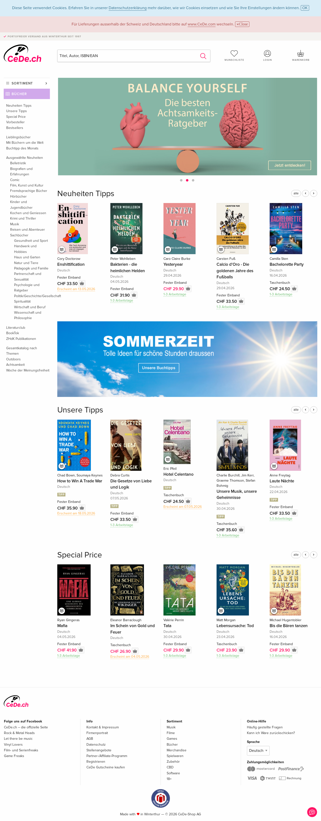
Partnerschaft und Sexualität (27, 276)
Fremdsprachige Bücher (28, 191)
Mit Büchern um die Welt (24, 143)
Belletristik (18, 163)
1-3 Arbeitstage (121, 300)
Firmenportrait (97, 733)
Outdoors (13, 359)
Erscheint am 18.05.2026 (76, 513)
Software (173, 773)
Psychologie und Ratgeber (27, 287)
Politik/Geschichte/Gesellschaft (32, 296)
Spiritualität (22, 301)
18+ (169, 779)
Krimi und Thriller (23, 218)
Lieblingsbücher (18, 137)
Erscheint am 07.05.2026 (182, 507)
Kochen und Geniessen (28, 213)
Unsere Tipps (16, 111)
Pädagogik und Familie (31, 268)
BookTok (12, 333)
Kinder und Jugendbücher (21, 204)
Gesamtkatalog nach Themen (21, 351)
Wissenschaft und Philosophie (27, 315)
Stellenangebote (98, 750)
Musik (14, 224)
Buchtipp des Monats (22, 148)
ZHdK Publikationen (21, 339)
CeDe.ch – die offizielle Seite (26, 727)
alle (296, 193)
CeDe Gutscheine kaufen (105, 767)
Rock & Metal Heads (19, 733)
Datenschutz (96, 744)
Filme (171, 733)
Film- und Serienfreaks (21, 750)
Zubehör (173, 761)
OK (305, 7)
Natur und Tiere (26, 263)
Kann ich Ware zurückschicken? (271, 733)
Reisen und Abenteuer (27, 229)
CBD (170, 767)
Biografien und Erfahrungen (21, 171)
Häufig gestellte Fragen (265, 727)
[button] (181, 180)
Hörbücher (18, 196)
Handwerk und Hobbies (25, 249)
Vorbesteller (15, 122)
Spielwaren (175, 756)
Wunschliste (234, 56)
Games (172, 739)
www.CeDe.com (202, 24)
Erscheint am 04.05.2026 (129, 657)
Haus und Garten (27, 257)
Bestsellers (14, 128)
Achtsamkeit (15, 365)
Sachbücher (19, 235)
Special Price (16, 117)
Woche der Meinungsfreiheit (27, 370)
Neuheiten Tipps (19, 105)
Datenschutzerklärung (128, 7)
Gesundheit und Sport (31, 241)
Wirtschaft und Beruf (29, 307)
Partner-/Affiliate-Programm (106, 756)
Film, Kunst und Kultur (26, 185)
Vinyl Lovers (13, 744)
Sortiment (22, 83)
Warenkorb (300, 56)
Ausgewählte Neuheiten (24, 158)
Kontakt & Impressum (102, 727)
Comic (15, 180)
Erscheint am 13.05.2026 (76, 289)
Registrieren (95, 761)
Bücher (19, 94)
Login (267, 56)
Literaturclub (15, 328)
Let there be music (18, 739)
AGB (89, 739)
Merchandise (176, 750)
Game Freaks (14, 756)
